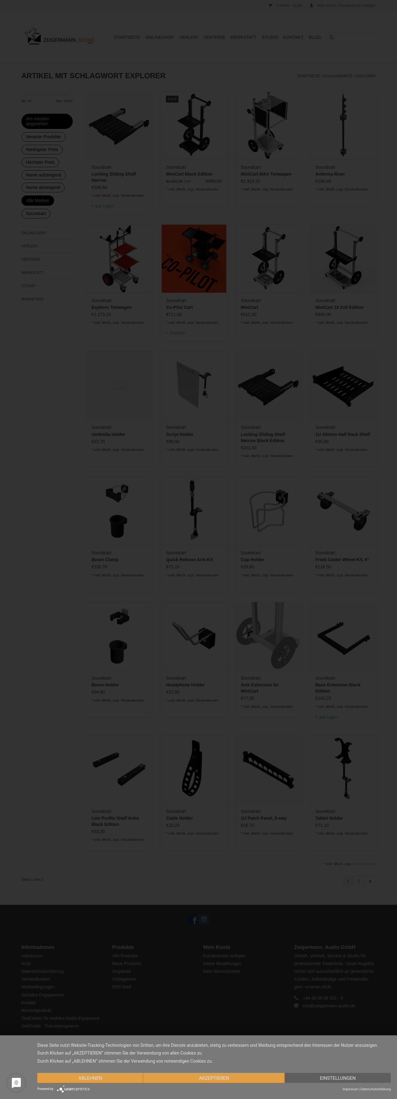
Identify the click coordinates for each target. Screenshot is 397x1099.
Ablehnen (90, 1078)
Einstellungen (338, 1078)
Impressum (350, 1089)
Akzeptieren (214, 1078)
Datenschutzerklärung (376, 1089)
